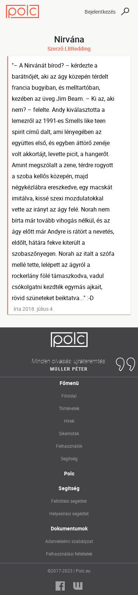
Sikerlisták (69, 433)
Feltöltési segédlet (69, 501)
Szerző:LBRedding (69, 48)
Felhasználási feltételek (69, 554)
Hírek (69, 421)
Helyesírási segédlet (69, 513)
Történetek (69, 408)
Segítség (69, 458)
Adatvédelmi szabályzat (69, 541)
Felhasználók (69, 446)
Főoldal (69, 396)
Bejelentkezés (100, 11)
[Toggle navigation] (72, 11)
